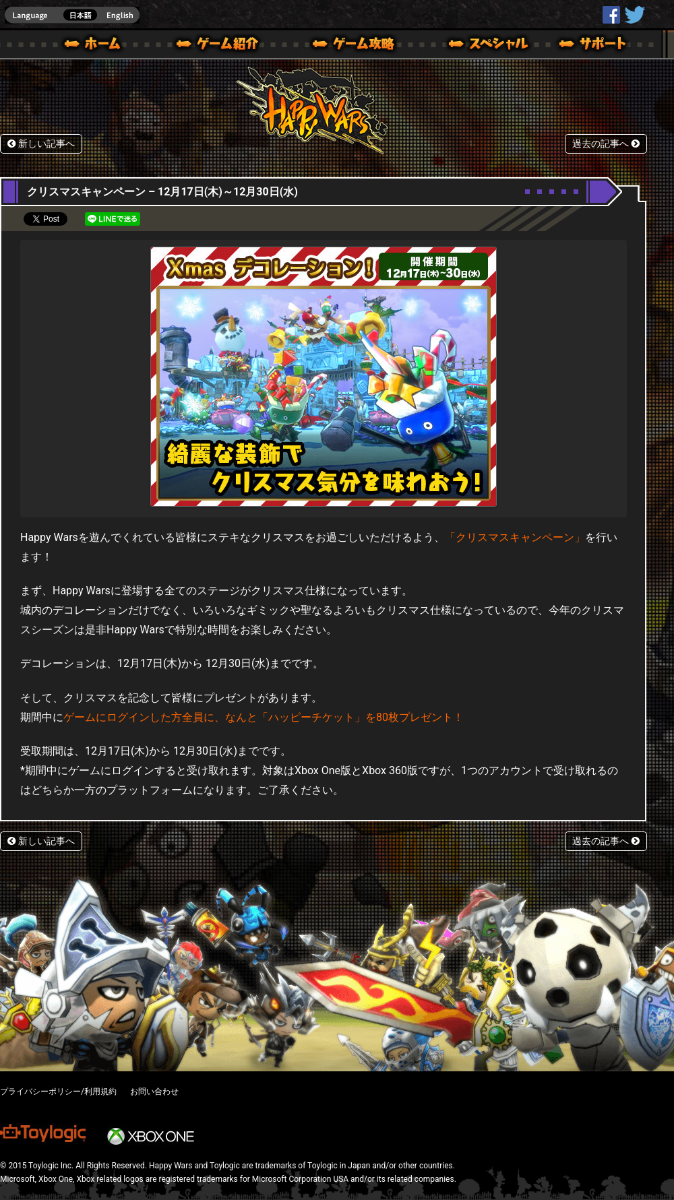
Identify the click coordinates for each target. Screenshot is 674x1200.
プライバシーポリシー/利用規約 (58, 1091)
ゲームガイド (346, 46)
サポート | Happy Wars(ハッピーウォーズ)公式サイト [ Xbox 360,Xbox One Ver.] (594, 46)
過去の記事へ (606, 144)
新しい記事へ (41, 144)
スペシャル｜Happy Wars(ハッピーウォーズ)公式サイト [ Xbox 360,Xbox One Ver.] (470, 46)
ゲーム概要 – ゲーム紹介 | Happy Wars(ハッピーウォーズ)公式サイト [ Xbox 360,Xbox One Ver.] (222, 46)
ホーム (98, 46)
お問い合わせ (154, 1091)
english (72, 15)
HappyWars (611, 15)
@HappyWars (634, 15)
